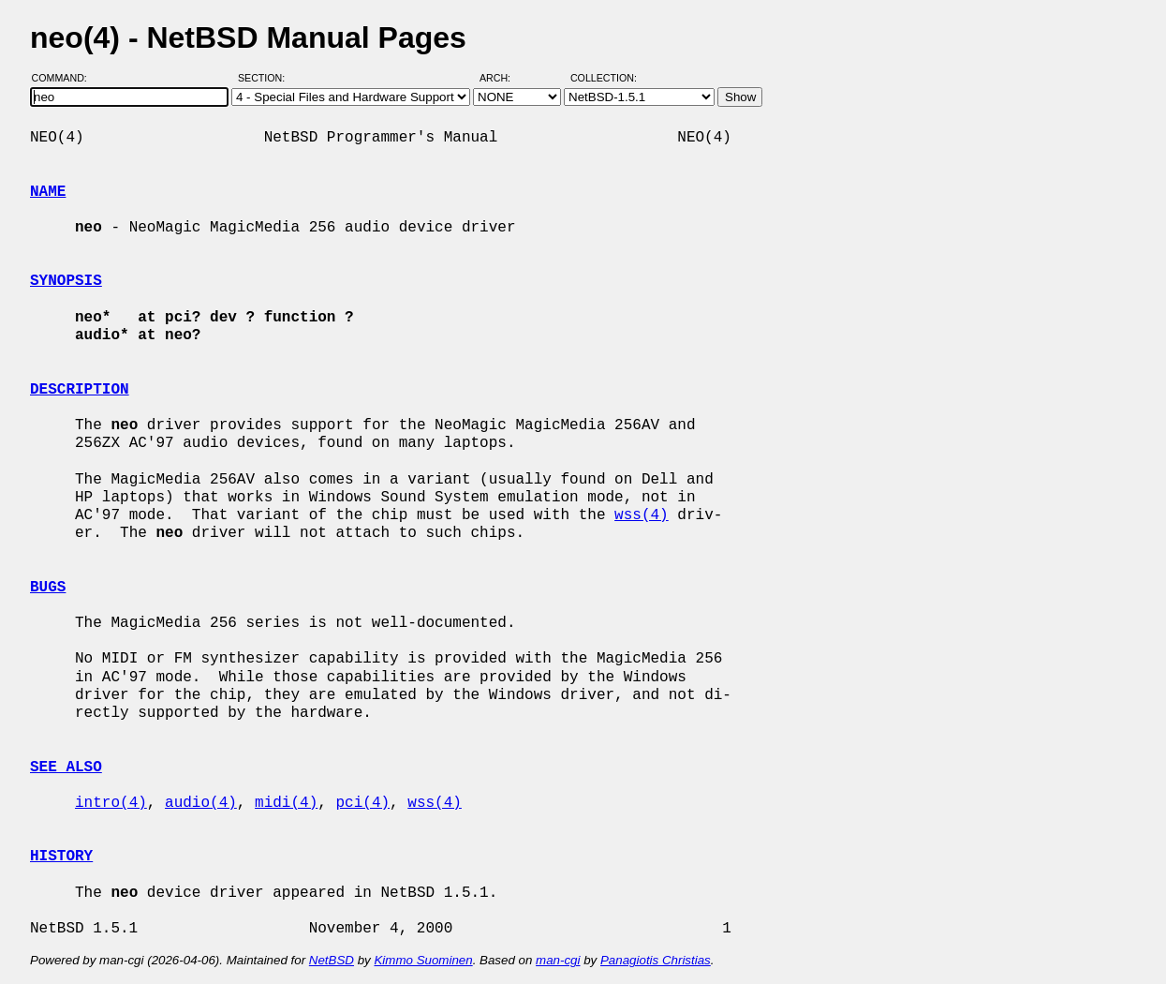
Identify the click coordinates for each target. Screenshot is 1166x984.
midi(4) (286, 803)
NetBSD (331, 960)
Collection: (603, 77)
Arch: (503, 77)
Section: (265, 77)
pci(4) (362, 803)
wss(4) (641, 515)
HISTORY (61, 856)
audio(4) (201, 803)
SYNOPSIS (66, 281)
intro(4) (111, 803)
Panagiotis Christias (655, 960)
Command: (65, 77)
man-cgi (558, 960)
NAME (48, 192)
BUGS (48, 587)
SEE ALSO (66, 767)
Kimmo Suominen (423, 960)
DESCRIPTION (79, 390)
